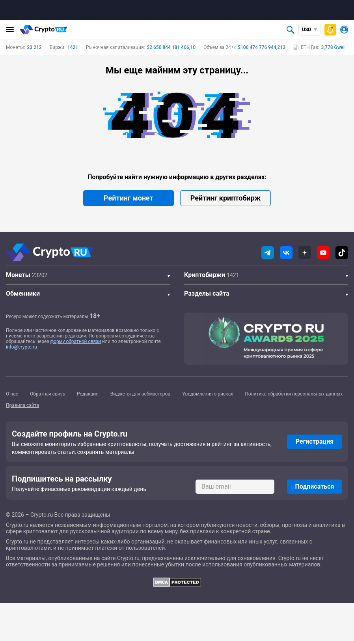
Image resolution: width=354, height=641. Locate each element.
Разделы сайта (206, 293)
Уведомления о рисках (207, 394)
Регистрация (315, 441)
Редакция (88, 394)
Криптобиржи (204, 275)
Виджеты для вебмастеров (140, 394)
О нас (12, 394)
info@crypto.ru (21, 347)
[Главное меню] (10, 29)
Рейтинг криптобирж (225, 198)
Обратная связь (47, 394)
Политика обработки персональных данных (294, 394)
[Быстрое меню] (330, 30)
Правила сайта (22, 405)
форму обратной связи (75, 341)
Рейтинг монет (128, 198)
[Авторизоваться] (344, 30)
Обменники (23, 293)
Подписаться (314, 486)
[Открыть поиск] (290, 30)
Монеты (18, 275)
